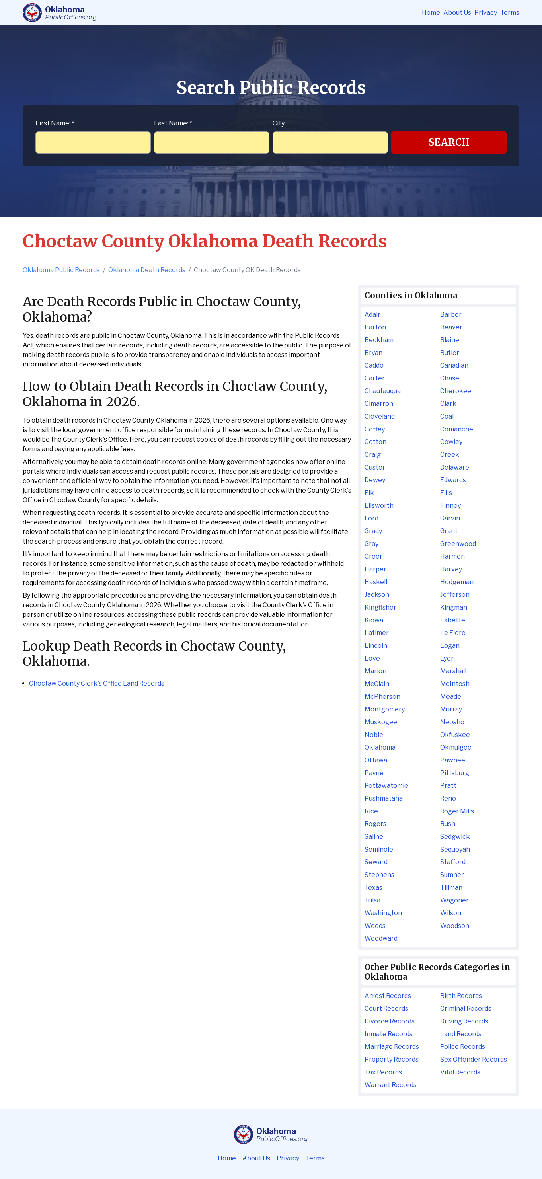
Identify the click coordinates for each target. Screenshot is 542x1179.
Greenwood (458, 544)
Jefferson (455, 594)
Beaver (451, 327)
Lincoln (376, 645)
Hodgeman (457, 582)
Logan (450, 645)
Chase (449, 378)
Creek (449, 454)
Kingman (453, 607)
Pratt (448, 785)
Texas (373, 887)
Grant (449, 531)
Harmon (452, 556)
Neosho (452, 722)
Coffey (375, 429)
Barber (451, 314)
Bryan (373, 353)
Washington (383, 913)
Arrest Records (388, 996)
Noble (374, 735)
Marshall (453, 671)
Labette (452, 620)
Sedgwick (455, 836)
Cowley (451, 442)
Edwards (453, 480)
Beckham (379, 340)
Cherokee (455, 391)
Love (372, 658)
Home (431, 12)
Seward (376, 862)
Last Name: (173, 123)
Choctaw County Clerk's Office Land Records (96, 683)
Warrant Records (391, 1085)
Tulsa (372, 900)
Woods (375, 926)
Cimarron (379, 403)
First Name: (54, 123)
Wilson (450, 913)
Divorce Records (390, 1021)
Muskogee (381, 722)
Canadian (454, 365)
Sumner (452, 875)
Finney (450, 505)
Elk (369, 493)
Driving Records (464, 1021)
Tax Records (383, 1072)
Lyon (447, 658)
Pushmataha (384, 798)
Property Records (392, 1059)
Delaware (454, 467)
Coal (447, 416)
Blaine (449, 340)
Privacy (485, 12)
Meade (450, 696)
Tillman (451, 887)
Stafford (453, 862)
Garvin (450, 518)
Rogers (375, 824)
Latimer (377, 633)
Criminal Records (465, 1008)
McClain (377, 684)
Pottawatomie (386, 785)
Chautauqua (383, 391)
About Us (457, 12)
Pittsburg (454, 773)
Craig (373, 454)
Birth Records (461, 996)
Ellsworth (379, 505)
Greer (373, 556)
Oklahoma (380, 747)
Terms (509, 12)
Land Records (461, 1034)
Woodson (454, 926)
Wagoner (454, 900)
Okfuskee (455, 735)
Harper (375, 569)
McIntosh (455, 684)
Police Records (462, 1046)
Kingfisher (380, 607)
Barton (375, 327)
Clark (448, 403)
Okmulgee (456, 747)
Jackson (377, 594)
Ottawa (376, 760)
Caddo (374, 365)
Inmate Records (389, 1034)
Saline (374, 836)
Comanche (456, 429)
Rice (371, 811)
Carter (375, 378)
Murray (451, 709)
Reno (448, 798)
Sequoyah (455, 849)
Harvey (451, 569)
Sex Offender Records (473, 1059)
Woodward (381, 938)
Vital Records (460, 1072)
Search (449, 142)
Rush (447, 824)
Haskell (376, 582)
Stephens (379, 875)
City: (279, 123)
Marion (375, 671)
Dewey (375, 480)
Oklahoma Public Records (61, 270)
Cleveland (380, 416)
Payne (374, 773)
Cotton (375, 442)
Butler (449, 353)
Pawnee (452, 760)
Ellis (446, 493)
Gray (371, 544)
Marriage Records (392, 1046)
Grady (373, 531)
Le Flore (453, 633)
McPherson (382, 696)
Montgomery (385, 709)
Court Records (386, 1008)
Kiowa (374, 620)
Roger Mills (457, 811)
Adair (372, 314)
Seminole (379, 849)
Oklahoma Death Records (146, 270)
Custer (375, 467)
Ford (371, 518)
